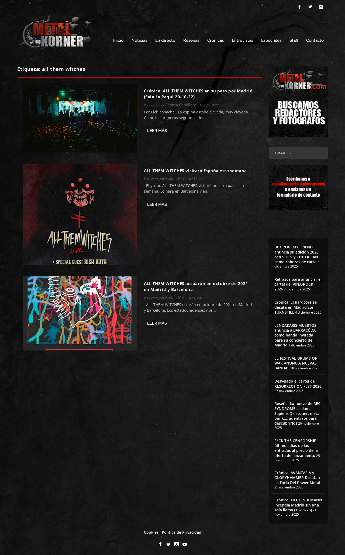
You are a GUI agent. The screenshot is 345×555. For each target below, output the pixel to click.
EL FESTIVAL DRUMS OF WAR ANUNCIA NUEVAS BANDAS (295, 362)
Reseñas (191, 39)
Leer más (157, 129)
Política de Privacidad (181, 531)
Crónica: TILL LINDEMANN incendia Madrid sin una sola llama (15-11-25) (298, 504)
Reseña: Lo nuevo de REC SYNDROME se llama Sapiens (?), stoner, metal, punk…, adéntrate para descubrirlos (298, 412)
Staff (293, 39)
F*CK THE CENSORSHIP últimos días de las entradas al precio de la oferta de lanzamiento (296, 447)
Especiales (271, 39)
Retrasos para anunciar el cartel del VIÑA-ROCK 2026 (298, 283)
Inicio (118, 39)
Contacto (315, 39)
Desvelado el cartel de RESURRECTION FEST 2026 (298, 383)
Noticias (139, 39)
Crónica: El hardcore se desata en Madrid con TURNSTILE (295, 306)
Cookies (151, 531)
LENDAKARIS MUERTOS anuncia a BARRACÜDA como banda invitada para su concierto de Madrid (295, 334)
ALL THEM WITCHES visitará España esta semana (195, 169)
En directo (165, 39)
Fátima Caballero (180, 104)
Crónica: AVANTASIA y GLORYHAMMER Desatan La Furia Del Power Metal (297, 476)
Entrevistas (242, 39)
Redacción (174, 177)
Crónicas (215, 39)
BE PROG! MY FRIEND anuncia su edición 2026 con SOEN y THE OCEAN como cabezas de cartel (296, 253)
